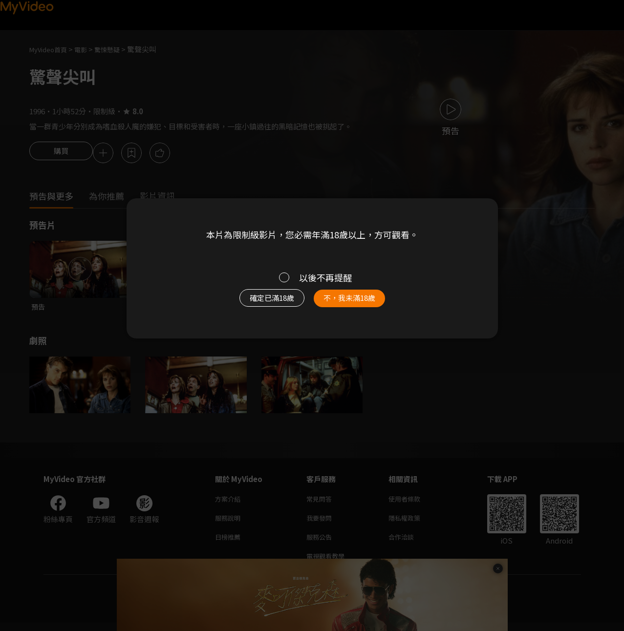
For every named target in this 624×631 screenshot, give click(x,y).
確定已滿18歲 (260, 302)
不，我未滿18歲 (359, 302)
